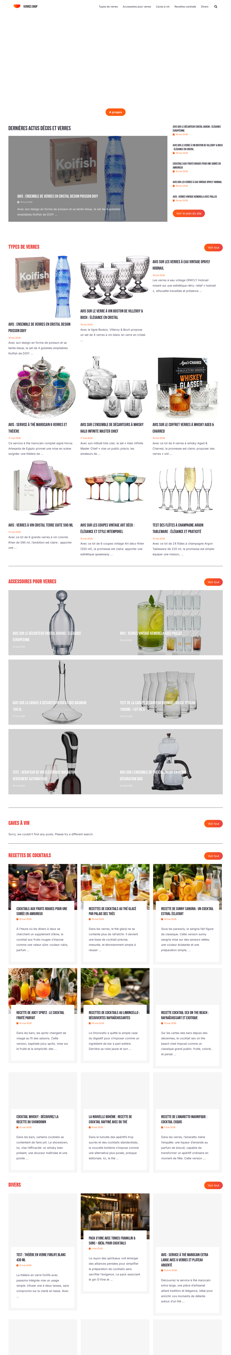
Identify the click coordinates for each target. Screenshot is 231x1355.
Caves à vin (163, 6)
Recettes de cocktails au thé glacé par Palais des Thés (114, 911)
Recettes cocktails (185, 6)
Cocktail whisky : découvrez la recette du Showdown (38, 1119)
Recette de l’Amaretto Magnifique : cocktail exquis (186, 1119)
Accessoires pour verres (137, 6)
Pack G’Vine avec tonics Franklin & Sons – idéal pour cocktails (113, 1241)
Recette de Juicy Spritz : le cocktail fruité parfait (42, 1015)
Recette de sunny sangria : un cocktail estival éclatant (182, 911)
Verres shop (30, 6)
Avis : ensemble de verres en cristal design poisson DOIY (62, 196)
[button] (216, 6)
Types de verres (108, 6)
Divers (204, 6)
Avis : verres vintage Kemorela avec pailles (195, 197)
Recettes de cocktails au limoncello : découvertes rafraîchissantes (107, 1018)
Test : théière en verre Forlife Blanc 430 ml (38, 1257)
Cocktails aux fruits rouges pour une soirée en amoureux (40, 911)
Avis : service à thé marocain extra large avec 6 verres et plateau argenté (186, 1260)
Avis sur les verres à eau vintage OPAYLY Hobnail (197, 182)
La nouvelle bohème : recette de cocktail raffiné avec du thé (112, 1119)
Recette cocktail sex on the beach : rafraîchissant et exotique (186, 1015)
